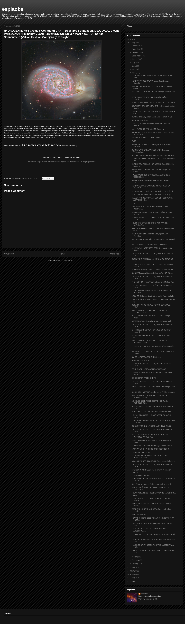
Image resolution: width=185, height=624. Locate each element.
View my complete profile (148, 599)
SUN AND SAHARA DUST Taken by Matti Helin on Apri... (153, 155)
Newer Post (9, 254)
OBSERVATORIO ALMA (141, 452)
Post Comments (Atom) (66, 260)
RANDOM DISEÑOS (140, 120)
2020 (132, 39)
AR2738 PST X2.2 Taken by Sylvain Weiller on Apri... (152, 321)
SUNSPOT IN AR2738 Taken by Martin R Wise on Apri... (153, 392)
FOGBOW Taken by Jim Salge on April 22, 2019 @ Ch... (153, 191)
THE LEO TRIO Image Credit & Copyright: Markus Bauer (153, 282)
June (134, 66)
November (136, 49)
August (135, 59)
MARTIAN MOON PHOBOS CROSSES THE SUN (151, 449)
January (135, 563)
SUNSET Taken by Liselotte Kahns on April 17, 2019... (152, 273)
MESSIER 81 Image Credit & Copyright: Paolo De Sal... (153, 296)
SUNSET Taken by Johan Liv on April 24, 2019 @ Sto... (153, 117)
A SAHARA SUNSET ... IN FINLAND (146, 138)
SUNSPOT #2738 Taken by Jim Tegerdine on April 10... (153, 446)
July (134, 62)
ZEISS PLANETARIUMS (141, 475)
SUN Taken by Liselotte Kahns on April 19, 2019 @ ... (152, 195)
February (135, 560)
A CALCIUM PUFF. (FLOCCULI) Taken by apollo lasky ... (153, 461)
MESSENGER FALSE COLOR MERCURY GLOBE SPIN (153, 103)
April (134, 73)
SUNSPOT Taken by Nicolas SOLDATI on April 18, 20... (153, 270)
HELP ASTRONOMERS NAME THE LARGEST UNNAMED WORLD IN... (150, 436)
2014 (132, 581)
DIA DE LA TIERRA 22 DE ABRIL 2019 (146, 357)
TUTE (134, 141)
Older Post (114, 254)
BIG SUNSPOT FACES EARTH (144, 378)
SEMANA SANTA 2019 (140, 360)
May (134, 69)
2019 (132, 43)
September (136, 56)
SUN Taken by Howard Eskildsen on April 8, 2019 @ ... (153, 484)
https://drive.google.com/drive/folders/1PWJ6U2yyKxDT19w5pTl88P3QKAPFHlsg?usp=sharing (61, 162)
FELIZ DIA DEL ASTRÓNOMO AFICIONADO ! (149, 369)
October (135, 52)
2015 (132, 578)
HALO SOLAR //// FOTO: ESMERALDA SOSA (149, 245)
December (136, 46)
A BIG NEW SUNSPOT (140, 515)
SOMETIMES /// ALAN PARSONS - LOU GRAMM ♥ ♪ (152, 412)
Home (62, 254)
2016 (132, 574)
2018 (132, 568)
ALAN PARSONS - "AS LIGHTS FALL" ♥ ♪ (148, 129)
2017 (132, 571)
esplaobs (12, 9)
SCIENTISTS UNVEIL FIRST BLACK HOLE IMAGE (151, 426)
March (134, 557)
